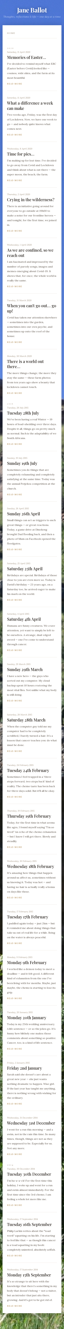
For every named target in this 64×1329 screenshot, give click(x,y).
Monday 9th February (27, 962)
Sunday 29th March (25, 669)
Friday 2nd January (24, 1068)
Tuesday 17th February (27, 916)
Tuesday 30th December (29, 1174)
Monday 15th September (29, 1274)
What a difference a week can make (30, 105)
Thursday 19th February (29, 816)
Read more (14, 83)
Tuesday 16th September (29, 1224)
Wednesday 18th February (30, 866)
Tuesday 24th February (28, 770)
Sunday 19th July (22, 463)
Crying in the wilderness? (30, 199)
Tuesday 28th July (23, 413)
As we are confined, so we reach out (30, 252)
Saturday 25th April (25, 568)
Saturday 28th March (26, 719)
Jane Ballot (32, 10)
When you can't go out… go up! (31, 308)
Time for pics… (20, 154)
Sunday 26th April (23, 513)
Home (11, 33)
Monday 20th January (26, 1017)
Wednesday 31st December (31, 1123)
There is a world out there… (25, 364)
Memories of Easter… (26, 57)
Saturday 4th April (24, 619)
